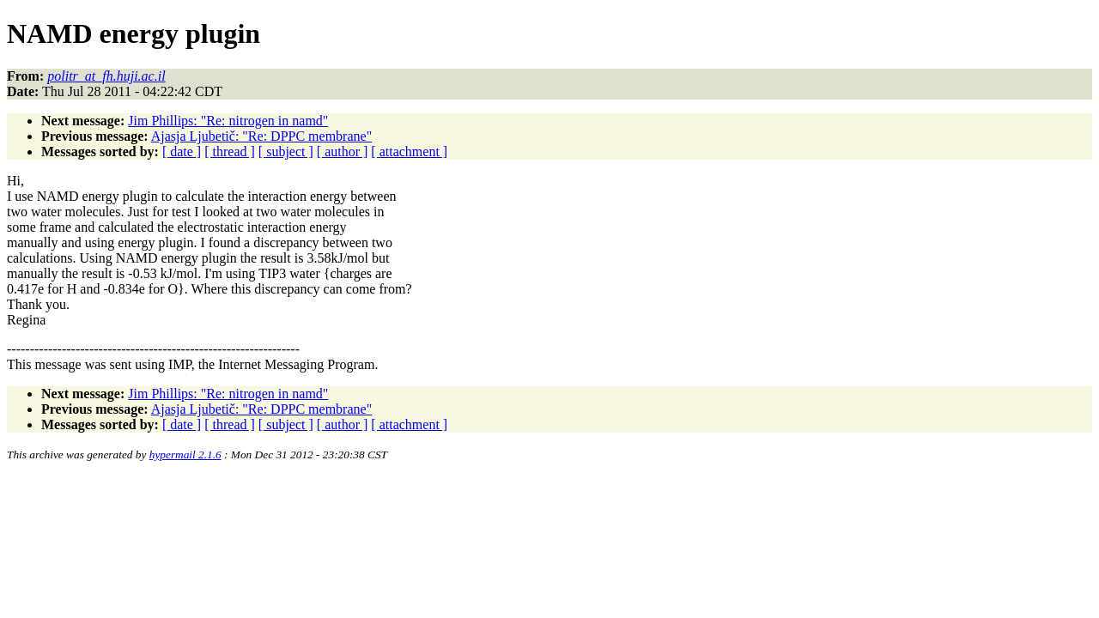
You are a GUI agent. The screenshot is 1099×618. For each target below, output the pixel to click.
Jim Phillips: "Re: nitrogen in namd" (228, 120)
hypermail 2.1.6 (185, 454)
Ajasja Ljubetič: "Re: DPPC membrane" (261, 136)
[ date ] (181, 151)
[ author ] (342, 151)
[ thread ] (229, 151)
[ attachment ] (409, 151)
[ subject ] (285, 151)
